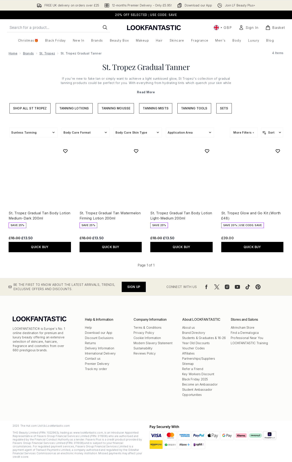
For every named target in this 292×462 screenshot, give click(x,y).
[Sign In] (248, 27)
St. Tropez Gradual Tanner (146, 67)
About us (188, 327)
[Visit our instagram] (227, 286)
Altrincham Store (242, 327)
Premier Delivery (97, 364)
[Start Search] (105, 27)
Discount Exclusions (99, 338)
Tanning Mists (156, 108)
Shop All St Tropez (30, 108)
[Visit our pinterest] (258, 286)
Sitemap (188, 364)
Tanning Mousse (116, 108)
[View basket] (275, 27)
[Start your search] (58, 27)
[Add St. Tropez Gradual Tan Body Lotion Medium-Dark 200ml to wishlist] (65, 151)
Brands (28, 53)
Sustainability (143, 348)
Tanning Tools (194, 108)
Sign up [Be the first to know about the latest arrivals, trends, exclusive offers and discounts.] (133, 287)
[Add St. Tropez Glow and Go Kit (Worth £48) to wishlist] (278, 151)
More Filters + (244, 132)
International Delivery (100, 353)
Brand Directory (193, 332)
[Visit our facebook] (206, 286)
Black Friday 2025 (195, 379)
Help (88, 327)
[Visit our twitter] (217, 286)
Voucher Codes (193, 348)
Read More (146, 92)
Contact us (92, 358)
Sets (224, 108)
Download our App (98, 332)
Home (13, 53)
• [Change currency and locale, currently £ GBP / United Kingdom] (223, 27)
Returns (90, 343)
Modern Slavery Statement (153, 343)
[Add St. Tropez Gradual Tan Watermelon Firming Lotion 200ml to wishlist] (136, 151)
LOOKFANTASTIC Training (249, 343)
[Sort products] (272, 132)
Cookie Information (147, 338)
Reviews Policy (145, 353)
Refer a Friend (192, 369)
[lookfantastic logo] (154, 27)
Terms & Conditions (148, 327)
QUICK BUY (39, 247)
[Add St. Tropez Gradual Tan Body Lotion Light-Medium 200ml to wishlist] (207, 151)
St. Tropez (47, 53)
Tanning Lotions (74, 108)
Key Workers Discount (198, 374)
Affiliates (188, 353)
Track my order (96, 369)
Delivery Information (99, 348)
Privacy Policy (144, 332)
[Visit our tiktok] (248, 286)
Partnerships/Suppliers (198, 358)
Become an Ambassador (200, 384)
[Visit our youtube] (237, 286)
